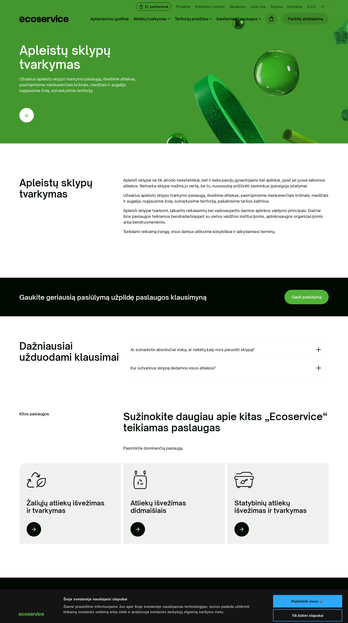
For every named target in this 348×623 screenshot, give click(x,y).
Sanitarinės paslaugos (236, 18)
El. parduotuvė (156, 7)
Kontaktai (294, 7)
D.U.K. (311, 7)
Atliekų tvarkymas (150, 18)
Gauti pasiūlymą (306, 297)
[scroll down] (26, 115)
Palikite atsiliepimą (305, 18)
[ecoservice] (44, 20)
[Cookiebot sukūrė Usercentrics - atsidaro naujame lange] (31, 613)
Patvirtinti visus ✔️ (307, 570)
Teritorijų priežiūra (191, 18)
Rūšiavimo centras (210, 7)
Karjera (276, 7)
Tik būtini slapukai (308, 585)
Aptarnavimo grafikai (109, 18)
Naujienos (238, 7)
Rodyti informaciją (79, 613)
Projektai (183, 7)
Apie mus (258, 7)
